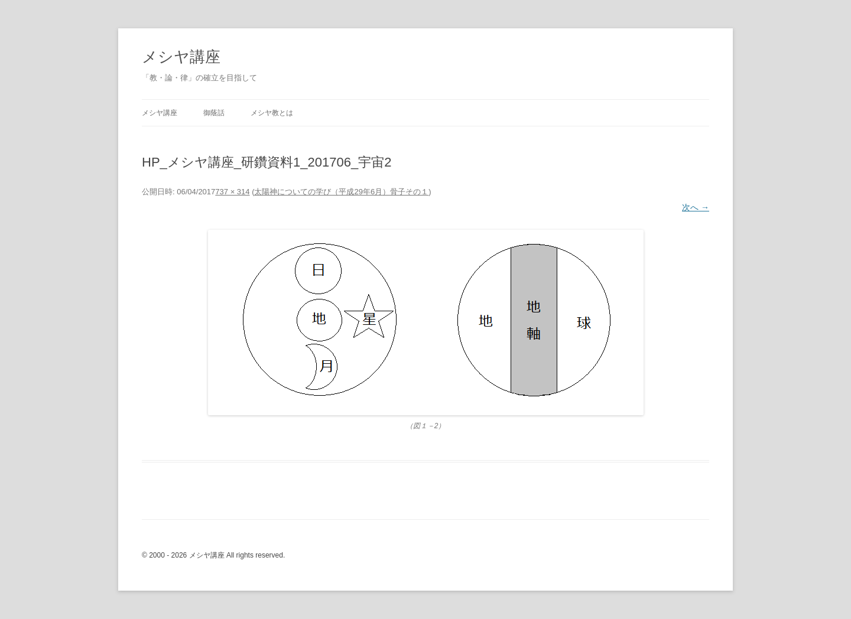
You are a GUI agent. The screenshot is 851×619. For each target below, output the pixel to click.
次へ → (695, 207)
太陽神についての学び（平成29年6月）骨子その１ (341, 191)
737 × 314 (232, 191)
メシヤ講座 (181, 57)
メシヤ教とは (272, 113)
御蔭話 (214, 113)
